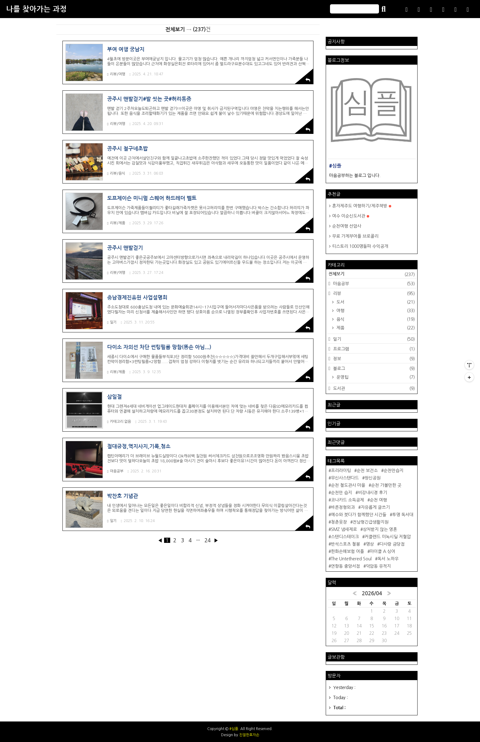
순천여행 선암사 (346, 226)
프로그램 (373, 349)
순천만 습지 (341, 492)
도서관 (373, 388)
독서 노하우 (388, 559)
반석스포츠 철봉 (345, 544)
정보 (373, 359)
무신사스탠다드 (345, 478)
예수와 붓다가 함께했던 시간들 (358, 515)
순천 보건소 (367, 470)
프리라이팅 (341, 470)
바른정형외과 (343, 507)
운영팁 (375, 377)
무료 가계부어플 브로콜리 (355, 236)
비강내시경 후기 (372, 492)
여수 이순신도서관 (350, 216)
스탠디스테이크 (345, 537)
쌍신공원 (373, 478)
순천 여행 (378, 500)
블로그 (373, 368)
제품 (375, 328)
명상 (370, 544)
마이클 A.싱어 (382, 551)
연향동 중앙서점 (345, 566)
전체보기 (371, 274)
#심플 (233, 729)
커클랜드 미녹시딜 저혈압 (388, 537)
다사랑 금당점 (392, 544)
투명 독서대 (402, 515)
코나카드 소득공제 (347, 500)
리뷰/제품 (116, 223)
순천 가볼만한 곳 (386, 485)
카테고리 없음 (119, 422)
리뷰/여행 (116, 74)
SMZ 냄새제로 (344, 529)
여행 (375, 310)
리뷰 (373, 293)
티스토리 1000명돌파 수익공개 (360, 246)
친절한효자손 (249, 735)
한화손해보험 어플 (347, 551)
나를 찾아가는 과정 (36, 9)
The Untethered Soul (351, 559)
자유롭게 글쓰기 (375, 507)
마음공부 (115, 471)
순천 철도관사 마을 (348, 485)
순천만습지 (393, 470)
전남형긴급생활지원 (370, 522)
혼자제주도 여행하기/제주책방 (361, 206)
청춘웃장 (339, 522)
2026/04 (372, 593)
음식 (375, 319)
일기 (112, 322)
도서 (375, 302)
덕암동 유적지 (378, 566)
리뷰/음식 (116, 174)
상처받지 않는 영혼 (380, 529)
